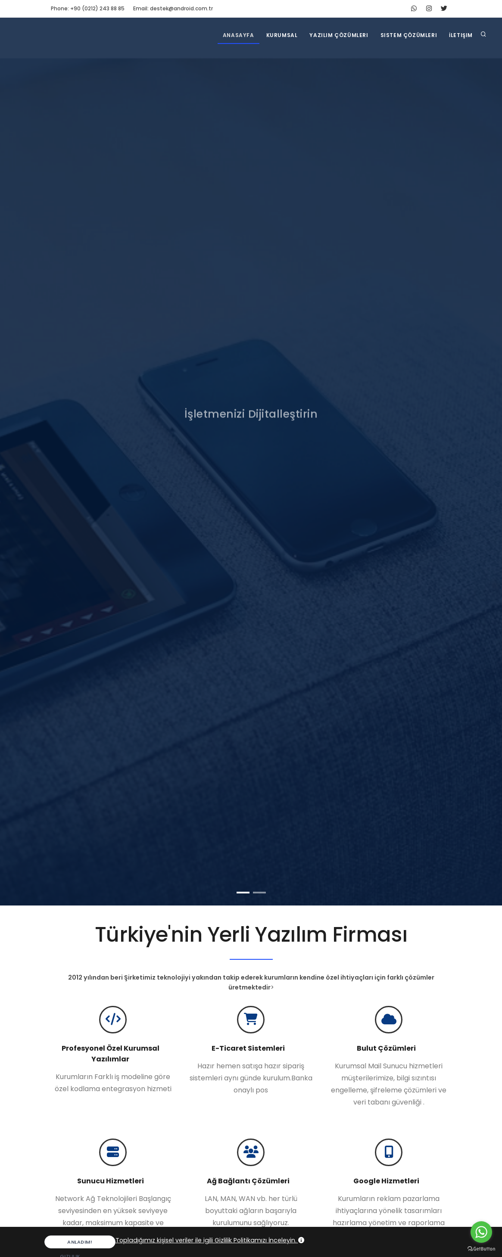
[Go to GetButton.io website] (481, 1248)
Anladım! (72, 1243)
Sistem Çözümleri (408, 35)
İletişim (461, 35)
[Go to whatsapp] (481, 1232)
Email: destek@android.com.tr (173, 8)
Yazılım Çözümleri (338, 35)
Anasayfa (238, 35)
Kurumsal (282, 35)
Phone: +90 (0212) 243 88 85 (88, 8)
